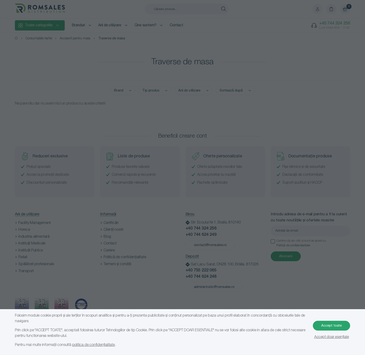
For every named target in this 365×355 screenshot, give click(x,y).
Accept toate (331, 325)
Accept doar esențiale (331, 337)
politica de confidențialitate (93, 345)
